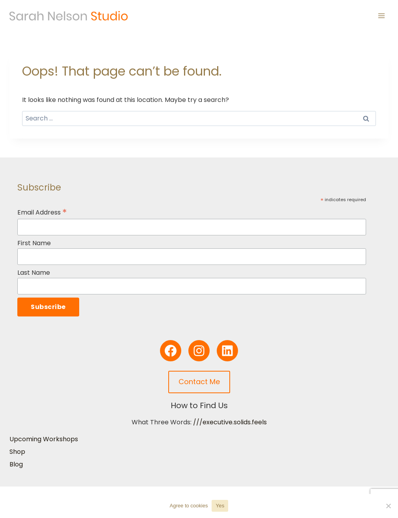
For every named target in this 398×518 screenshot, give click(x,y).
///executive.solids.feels (230, 422)
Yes (220, 506)
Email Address (42, 212)
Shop (17, 451)
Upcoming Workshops (43, 439)
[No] (388, 506)
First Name (34, 243)
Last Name (33, 272)
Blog (16, 464)
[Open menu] (381, 15)
